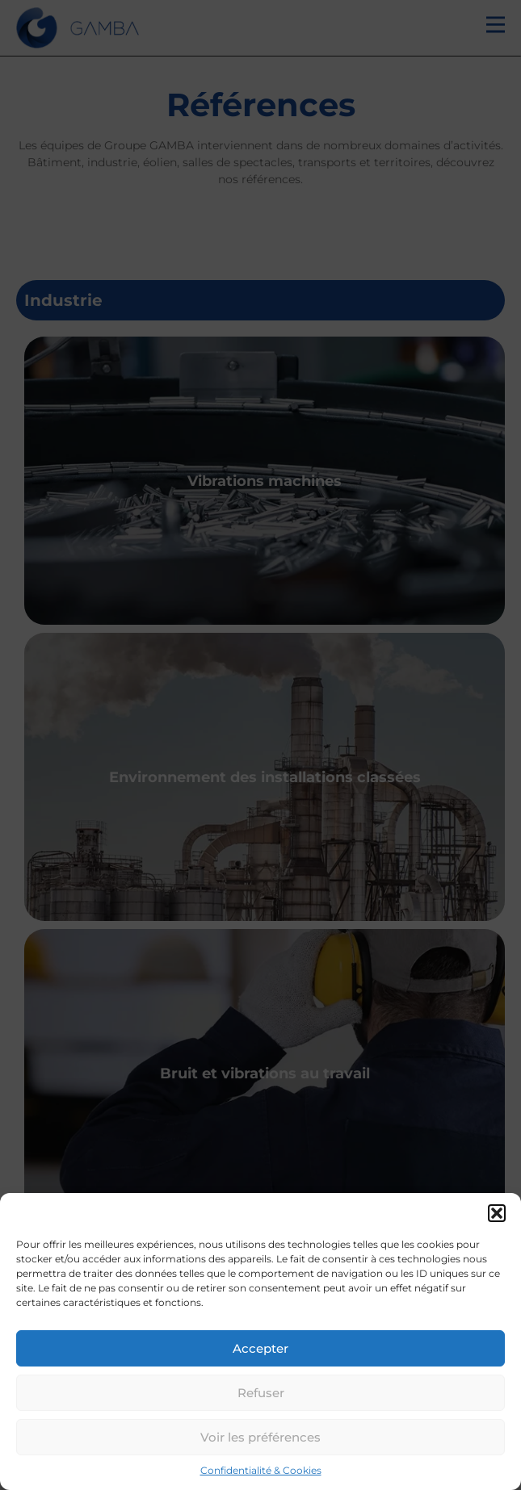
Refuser (260, 1392)
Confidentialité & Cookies (260, 1470)
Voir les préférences (260, 1437)
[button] (497, 1213)
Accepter (260, 1348)
